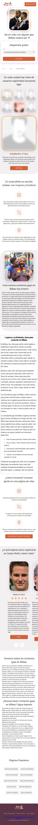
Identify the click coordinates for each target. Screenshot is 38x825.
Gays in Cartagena (11, 769)
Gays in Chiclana (12, 775)
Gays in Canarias (25, 787)
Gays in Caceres (12, 792)
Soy (4, 49)
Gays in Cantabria (27, 769)
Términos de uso (21, 813)
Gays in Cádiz (11, 787)
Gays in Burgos (26, 792)
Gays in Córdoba (26, 775)
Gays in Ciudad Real (27, 781)
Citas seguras (31, 813)
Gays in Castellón (10, 781)
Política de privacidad (9, 813)
